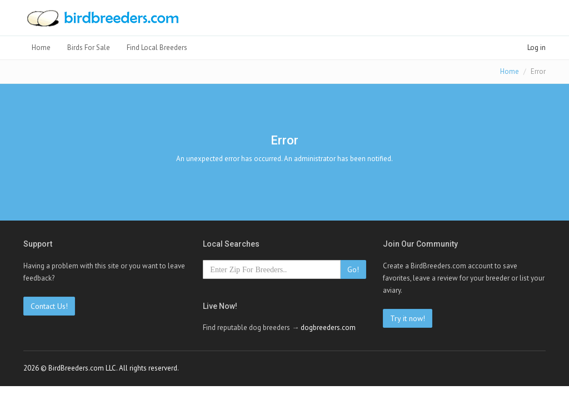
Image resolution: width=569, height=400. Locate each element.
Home (41, 47)
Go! (353, 269)
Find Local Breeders (157, 47)
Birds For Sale (88, 47)
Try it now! (407, 318)
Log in (536, 47)
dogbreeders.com (328, 327)
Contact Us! (49, 306)
